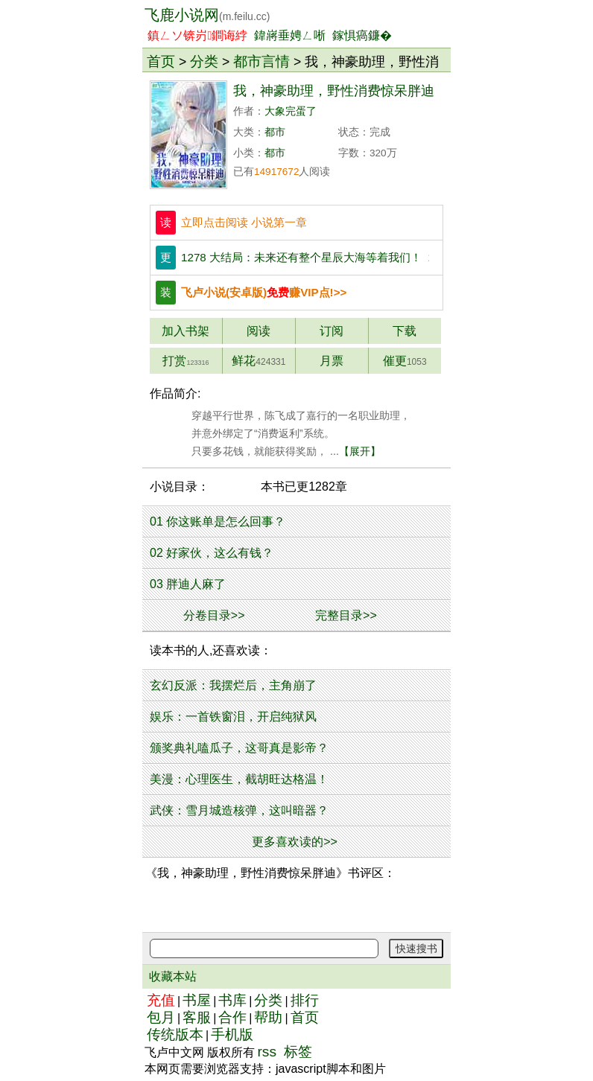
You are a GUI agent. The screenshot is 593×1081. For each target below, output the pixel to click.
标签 (298, 1051)
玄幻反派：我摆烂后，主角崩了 (233, 685)
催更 (405, 360)
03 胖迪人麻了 (188, 584)
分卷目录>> (214, 615)
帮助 (268, 1017)
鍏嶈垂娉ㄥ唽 (290, 35)
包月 (161, 1017)
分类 (204, 61)
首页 (161, 61)
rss (266, 1051)
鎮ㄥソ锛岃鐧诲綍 (197, 35)
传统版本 (175, 1034)
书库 (232, 1000)
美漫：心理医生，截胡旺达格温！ (239, 779)
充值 (161, 1000)
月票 (331, 360)
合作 (232, 1017)
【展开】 (360, 451)
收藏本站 (173, 976)
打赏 (185, 360)
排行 (305, 1000)
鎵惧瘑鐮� (362, 35)
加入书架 (185, 331)
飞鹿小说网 (207, 15)
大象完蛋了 (290, 111)
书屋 (197, 1000)
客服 (197, 1017)
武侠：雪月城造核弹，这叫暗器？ (239, 810)
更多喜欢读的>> (294, 841)
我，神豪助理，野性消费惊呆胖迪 (333, 90)
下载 (404, 331)
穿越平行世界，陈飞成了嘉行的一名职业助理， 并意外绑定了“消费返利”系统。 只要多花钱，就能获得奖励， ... (280, 433)
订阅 (331, 331)
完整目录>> (346, 615)
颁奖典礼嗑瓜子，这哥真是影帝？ (239, 748)
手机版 (232, 1034)
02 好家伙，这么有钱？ (211, 552)
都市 (274, 132)
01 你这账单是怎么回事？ (217, 521)
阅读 (258, 331)
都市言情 (261, 61)
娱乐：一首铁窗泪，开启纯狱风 (233, 716)
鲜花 (258, 360)
